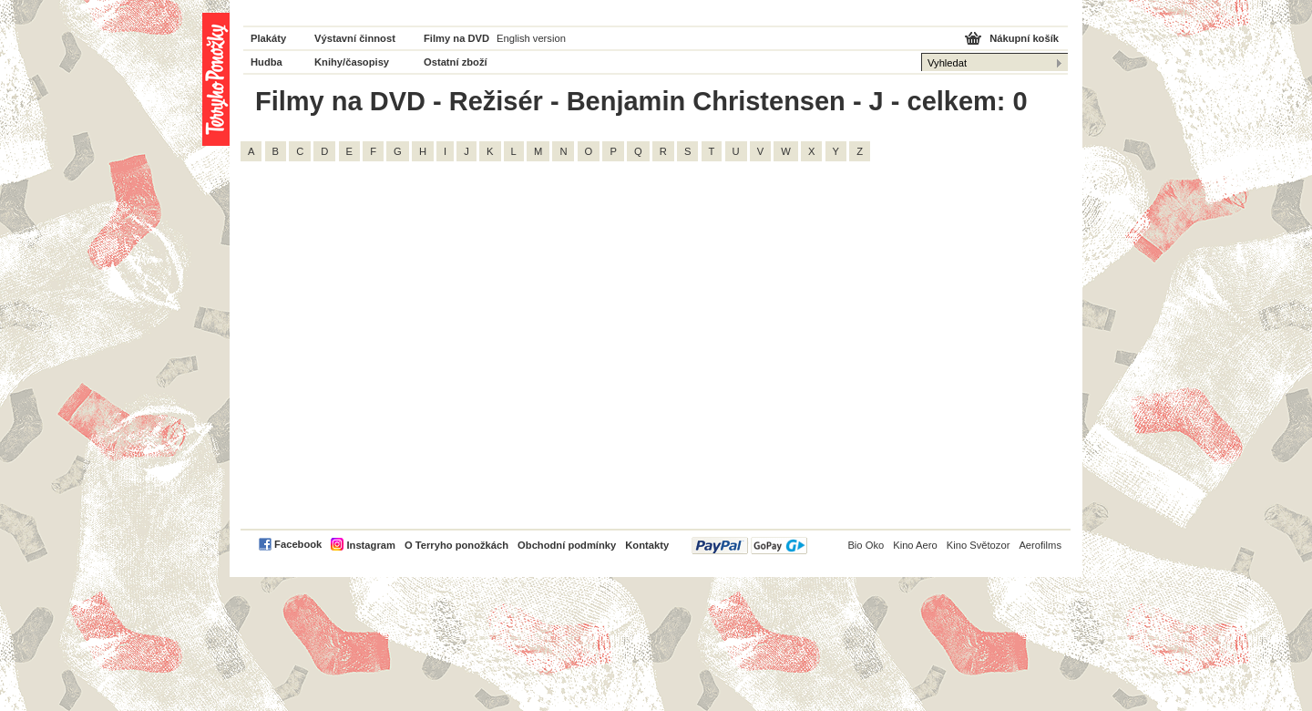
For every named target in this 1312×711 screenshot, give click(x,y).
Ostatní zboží (455, 62)
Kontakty (647, 545)
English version (531, 38)
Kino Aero (915, 545)
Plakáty (268, 38)
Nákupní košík (1024, 38)
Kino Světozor (978, 545)
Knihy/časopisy (351, 62)
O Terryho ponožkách (456, 545)
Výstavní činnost (354, 38)
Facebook (298, 544)
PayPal (749, 545)
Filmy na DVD (456, 38)
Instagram (370, 545)
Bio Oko (865, 545)
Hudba (266, 62)
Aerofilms (1040, 545)
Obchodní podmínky (567, 545)
